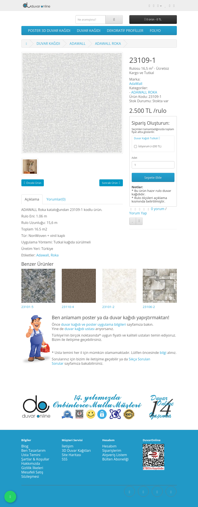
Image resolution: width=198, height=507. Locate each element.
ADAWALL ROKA (108, 43)
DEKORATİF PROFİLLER (125, 30)
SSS (64, 459)
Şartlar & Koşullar (35, 459)
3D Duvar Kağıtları (76, 450)
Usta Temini (31, 454)
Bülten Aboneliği (115, 459)
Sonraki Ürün (111, 183)
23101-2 (108, 307)
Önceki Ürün (32, 183)
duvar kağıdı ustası (80, 328)
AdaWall (136, 83)
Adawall (42, 255)
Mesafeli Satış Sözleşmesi (32, 474)
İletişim (67, 446)
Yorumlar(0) (55, 199)
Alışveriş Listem (114, 454)
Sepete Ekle (153, 177)
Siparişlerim (111, 450)
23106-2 (149, 307)
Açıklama (32, 199)
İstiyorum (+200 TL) (148, 146)
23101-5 (27, 307)
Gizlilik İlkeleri (32, 467)
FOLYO (155, 30)
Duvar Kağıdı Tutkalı (147, 138)
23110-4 (68, 307)
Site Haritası (71, 454)
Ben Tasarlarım (33, 450)
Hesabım (109, 446)
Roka (55, 255)
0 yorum (157, 208)
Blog (25, 446)
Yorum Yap (138, 213)
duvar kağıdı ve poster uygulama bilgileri (93, 324)
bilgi (163, 352)
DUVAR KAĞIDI (88, 30)
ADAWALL (77, 43)
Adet (134, 158)
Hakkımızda (30, 463)
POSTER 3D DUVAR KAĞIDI (49, 30)
